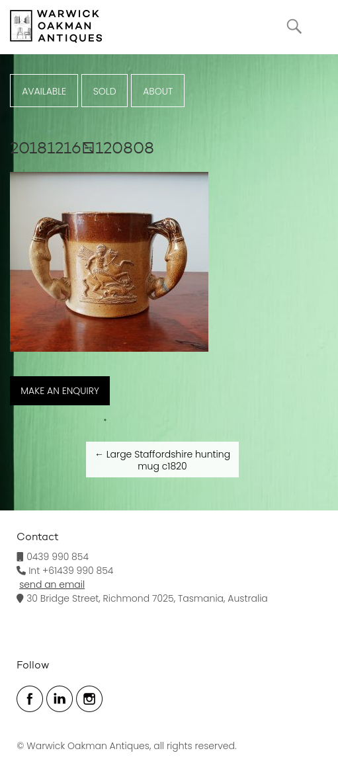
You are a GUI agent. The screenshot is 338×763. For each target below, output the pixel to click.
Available (44, 91)
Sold (104, 91)
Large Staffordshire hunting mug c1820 (162, 460)
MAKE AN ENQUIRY (60, 390)
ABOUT (158, 91)
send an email (52, 584)
